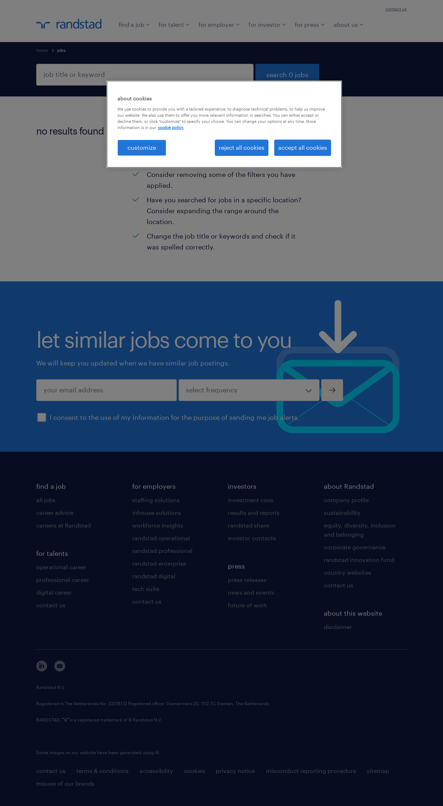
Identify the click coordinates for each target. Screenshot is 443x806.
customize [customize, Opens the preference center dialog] (142, 147)
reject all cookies (241, 147)
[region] (224, 124)
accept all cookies (302, 147)
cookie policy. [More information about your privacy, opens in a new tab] (171, 127)
